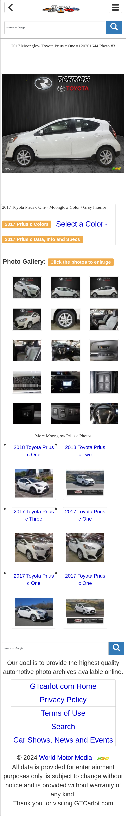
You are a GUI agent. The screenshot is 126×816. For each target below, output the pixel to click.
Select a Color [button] (81, 224)
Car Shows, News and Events (63, 740)
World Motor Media (65, 757)
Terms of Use (63, 713)
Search (63, 726)
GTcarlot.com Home (63, 686)
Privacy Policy (63, 699)
